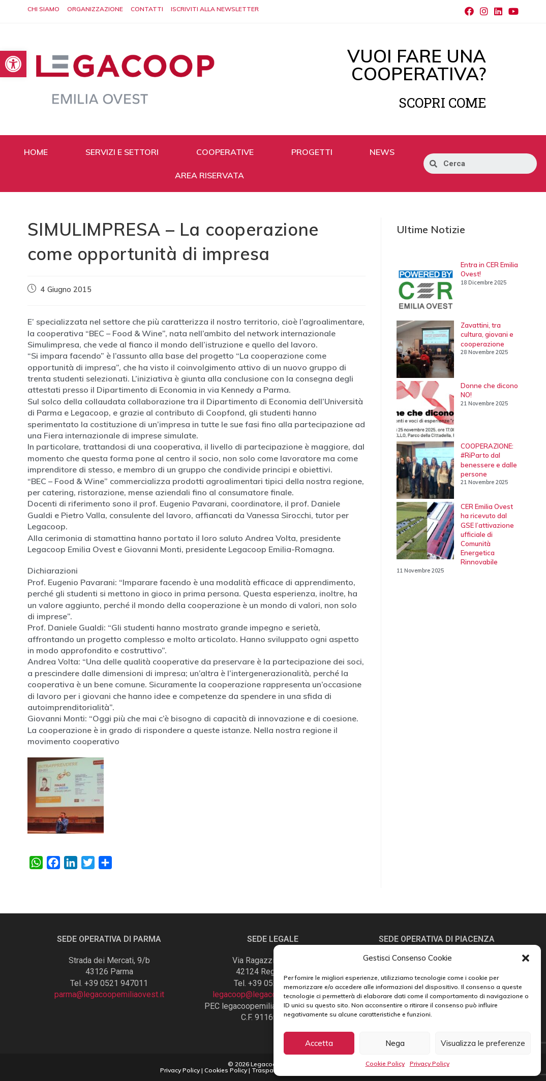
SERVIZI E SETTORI (122, 152)
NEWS (382, 152)
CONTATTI (147, 9)
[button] (526, 958)
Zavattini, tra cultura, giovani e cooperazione (487, 334)
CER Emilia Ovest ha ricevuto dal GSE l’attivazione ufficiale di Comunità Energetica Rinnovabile (487, 534)
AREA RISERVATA (209, 175)
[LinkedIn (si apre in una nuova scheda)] (498, 12)
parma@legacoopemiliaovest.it (109, 994)
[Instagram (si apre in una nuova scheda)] (484, 12)
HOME (36, 152)
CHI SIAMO (43, 9)
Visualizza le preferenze (483, 1043)
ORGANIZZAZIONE (95, 9)
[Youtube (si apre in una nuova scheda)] (512, 12)
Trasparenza (271, 1070)
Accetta (319, 1043)
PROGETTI (311, 152)
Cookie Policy (385, 1063)
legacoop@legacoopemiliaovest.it (273, 994)
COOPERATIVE (225, 152)
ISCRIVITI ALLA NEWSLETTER (215, 9)
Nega (395, 1043)
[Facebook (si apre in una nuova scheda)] (469, 12)
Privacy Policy (429, 1063)
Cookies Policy (225, 1070)
